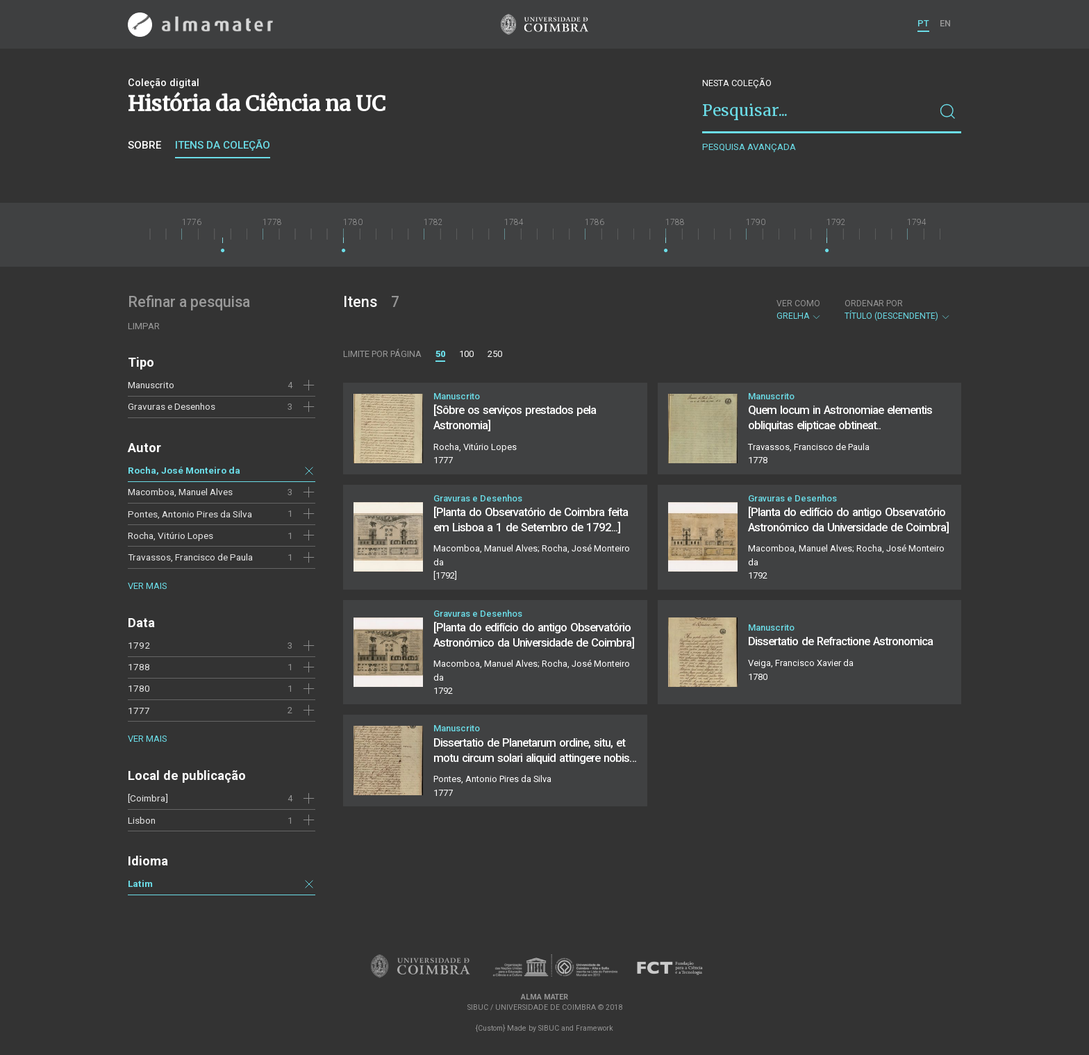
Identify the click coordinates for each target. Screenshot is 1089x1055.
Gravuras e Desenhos (171, 406)
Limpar (144, 326)
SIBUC (548, 1028)
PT (923, 23)
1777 (139, 710)
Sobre (144, 145)
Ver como (798, 303)
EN (945, 23)
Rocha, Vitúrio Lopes (170, 535)
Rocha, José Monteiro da (184, 470)
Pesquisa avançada (749, 147)
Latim (140, 883)
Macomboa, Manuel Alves (180, 491)
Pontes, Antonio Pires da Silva (190, 514)
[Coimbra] (148, 798)
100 (466, 354)
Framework (594, 1028)
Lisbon (142, 820)
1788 (139, 666)
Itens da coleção (222, 145)
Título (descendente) (898, 310)
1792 (139, 645)
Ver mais (147, 586)
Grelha (799, 310)
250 (495, 354)
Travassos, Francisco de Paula (190, 557)
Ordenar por (874, 303)
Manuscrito (151, 384)
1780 (139, 688)
